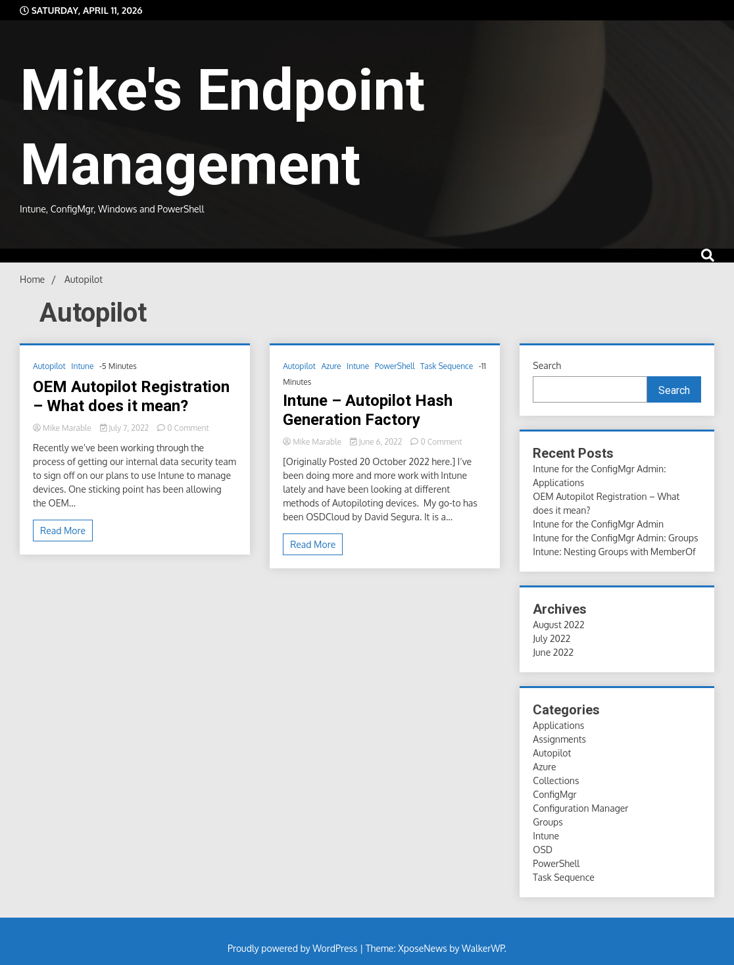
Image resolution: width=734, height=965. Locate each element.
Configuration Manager (580, 808)
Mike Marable (63, 428)
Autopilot (49, 366)
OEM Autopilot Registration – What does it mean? (131, 396)
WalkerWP (483, 948)
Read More (63, 530)
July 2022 (551, 638)
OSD (542, 849)
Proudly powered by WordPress (294, 948)
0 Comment (187, 428)
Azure (331, 366)
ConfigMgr (554, 794)
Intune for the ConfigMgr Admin (598, 524)
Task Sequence (446, 366)
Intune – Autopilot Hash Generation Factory (368, 410)
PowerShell (395, 366)
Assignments (559, 739)
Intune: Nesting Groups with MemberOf (614, 551)
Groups (547, 822)
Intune (82, 366)
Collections (556, 780)
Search (547, 365)
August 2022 (558, 624)
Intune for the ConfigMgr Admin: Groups (615, 537)
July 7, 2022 (125, 428)
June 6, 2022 (377, 442)
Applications (558, 725)
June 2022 (553, 652)
